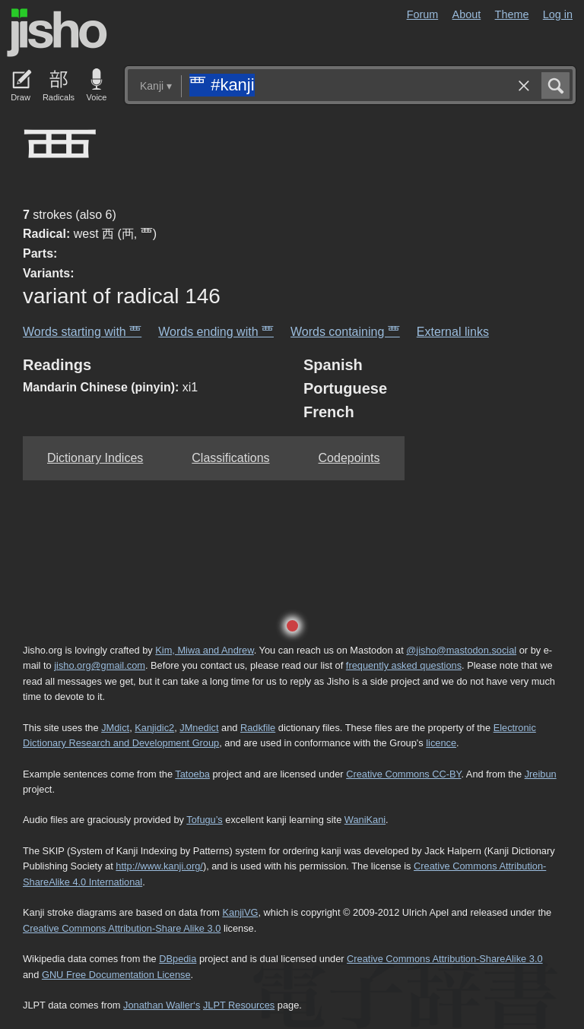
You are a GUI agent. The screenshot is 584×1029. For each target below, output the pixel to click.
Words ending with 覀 (216, 331)
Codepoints (349, 457)
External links (453, 331)
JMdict (115, 727)
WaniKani (365, 819)
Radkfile (257, 727)
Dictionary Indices (95, 457)
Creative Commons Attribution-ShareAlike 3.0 (444, 958)
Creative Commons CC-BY (403, 774)
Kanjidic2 (154, 727)
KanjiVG (240, 912)
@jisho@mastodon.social (461, 650)
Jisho (57, 32)
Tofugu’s (204, 819)
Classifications (230, 457)
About (466, 14)
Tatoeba (192, 774)
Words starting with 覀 (82, 331)
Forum (423, 14)
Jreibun (541, 774)
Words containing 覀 (345, 331)
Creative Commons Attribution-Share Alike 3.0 (122, 928)
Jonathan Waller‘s (161, 1005)
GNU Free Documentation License (116, 974)
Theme (512, 14)
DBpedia (177, 958)
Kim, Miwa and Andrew (204, 650)
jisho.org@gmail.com (99, 665)
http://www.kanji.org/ (159, 866)
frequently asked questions (404, 665)
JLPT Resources (239, 1005)
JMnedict (198, 727)
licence (441, 743)
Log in (558, 14)
